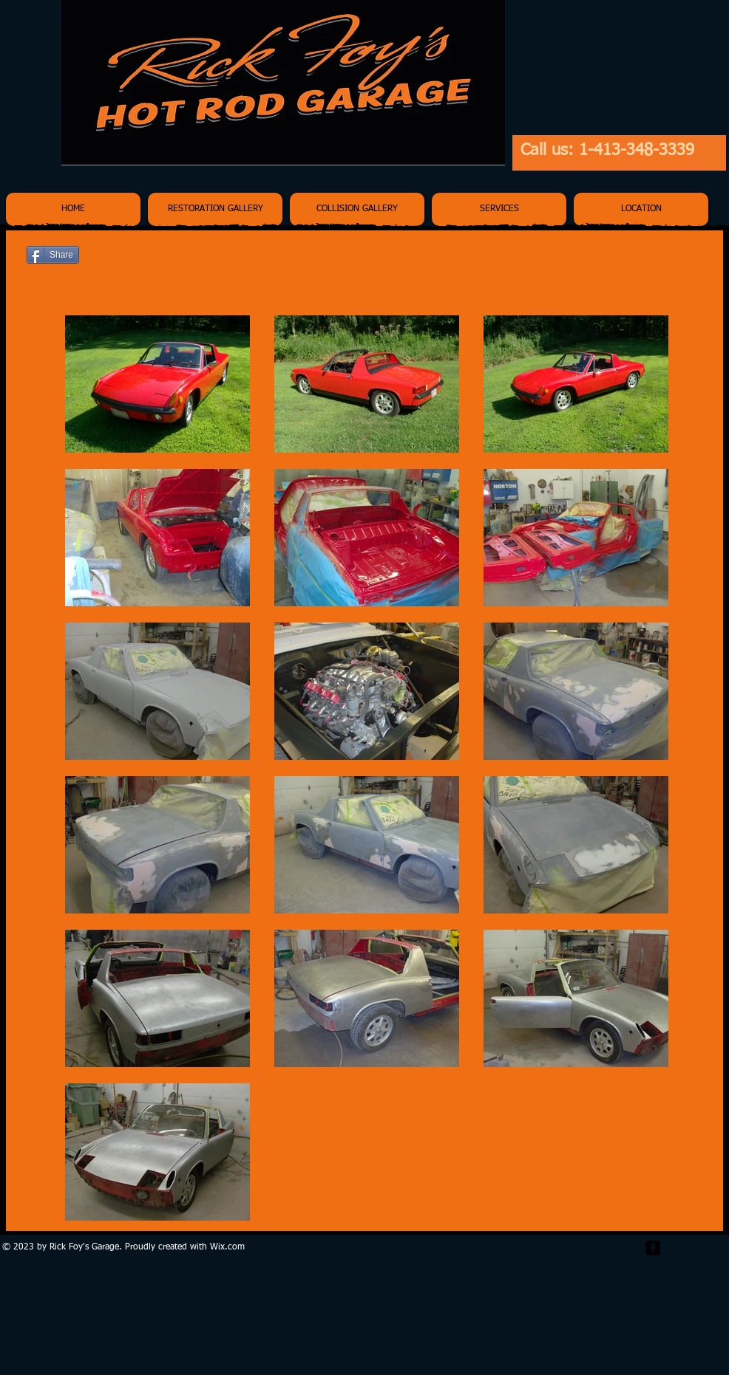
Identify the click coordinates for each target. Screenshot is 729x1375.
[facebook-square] (652, 1248)
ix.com (231, 1247)
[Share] (53, 255)
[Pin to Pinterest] (684, 256)
